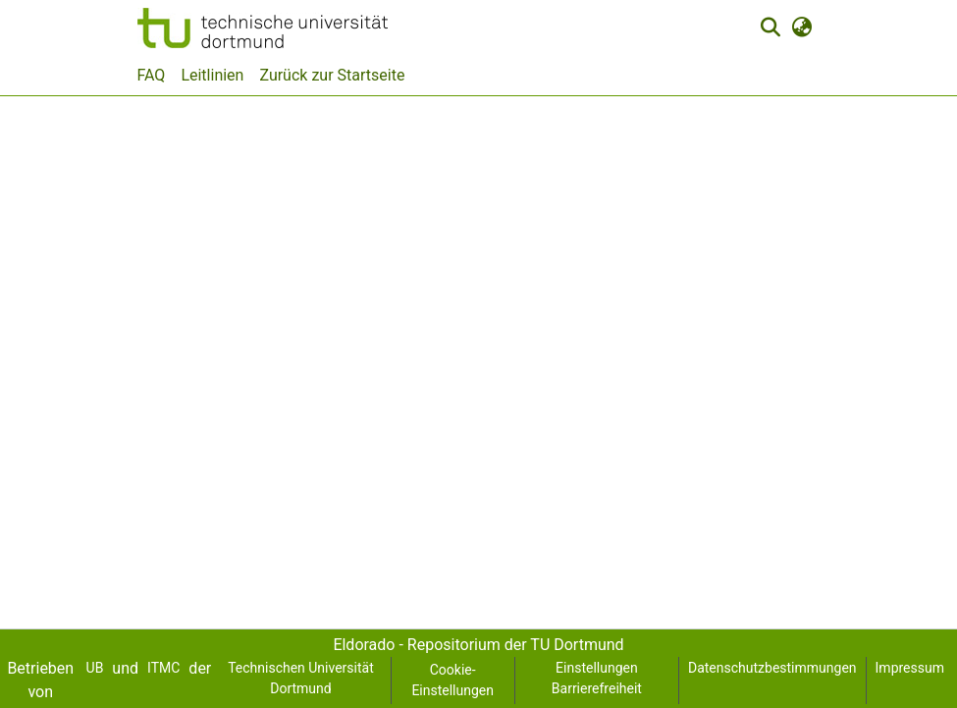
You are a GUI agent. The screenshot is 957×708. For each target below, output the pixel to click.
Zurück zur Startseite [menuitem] (331, 75)
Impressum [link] (910, 668)
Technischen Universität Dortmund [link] (301, 678)
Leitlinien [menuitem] (212, 75)
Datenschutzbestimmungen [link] (772, 668)
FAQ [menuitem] (151, 75)
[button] (262, 28)
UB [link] (95, 668)
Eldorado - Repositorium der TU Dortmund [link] (478, 644)
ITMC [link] (163, 668)
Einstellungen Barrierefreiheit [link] (597, 678)
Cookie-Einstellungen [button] (452, 680)
